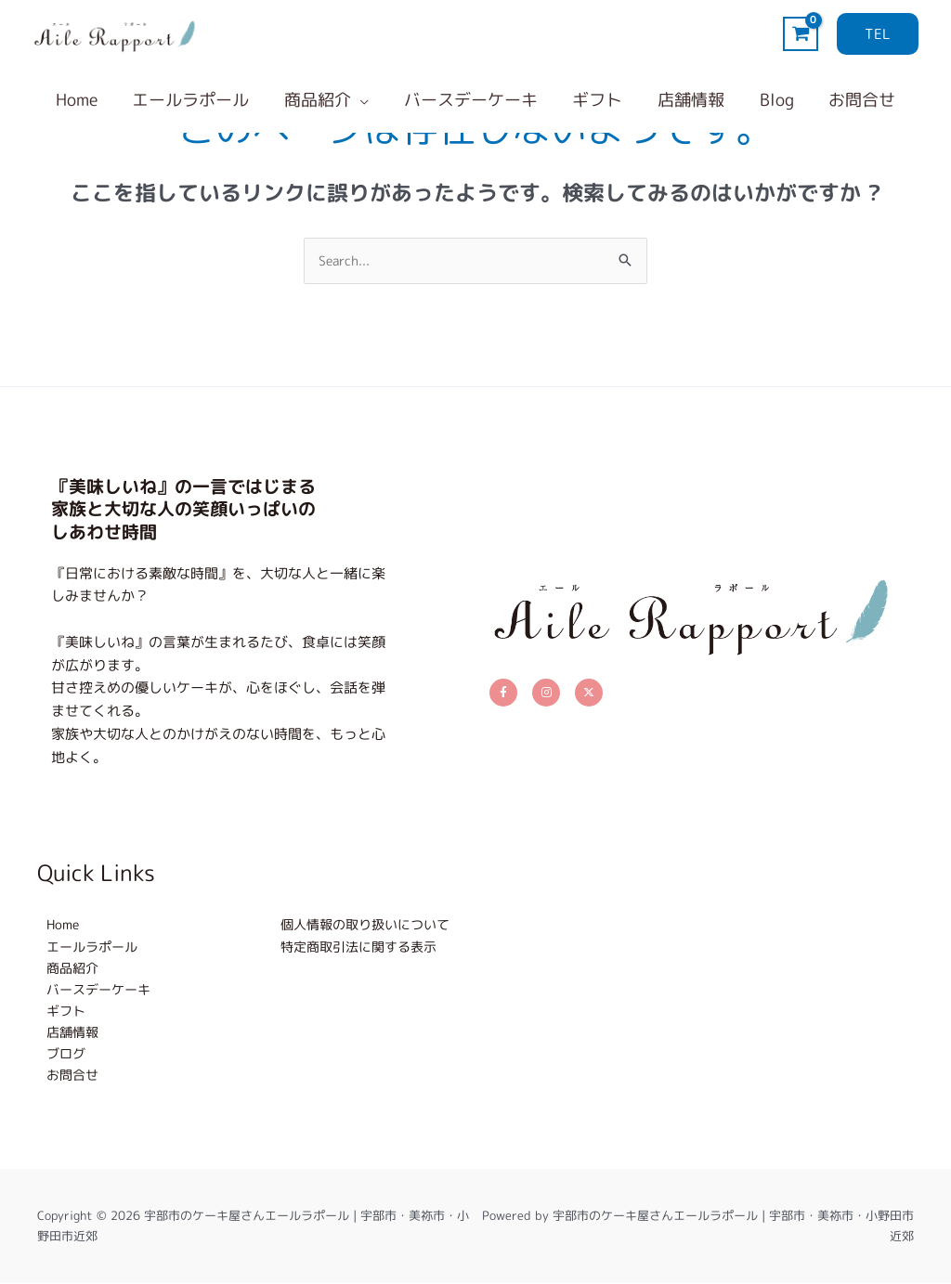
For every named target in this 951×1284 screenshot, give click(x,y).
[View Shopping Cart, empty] (800, 34)
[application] (362, 100)
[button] (877, 34)
